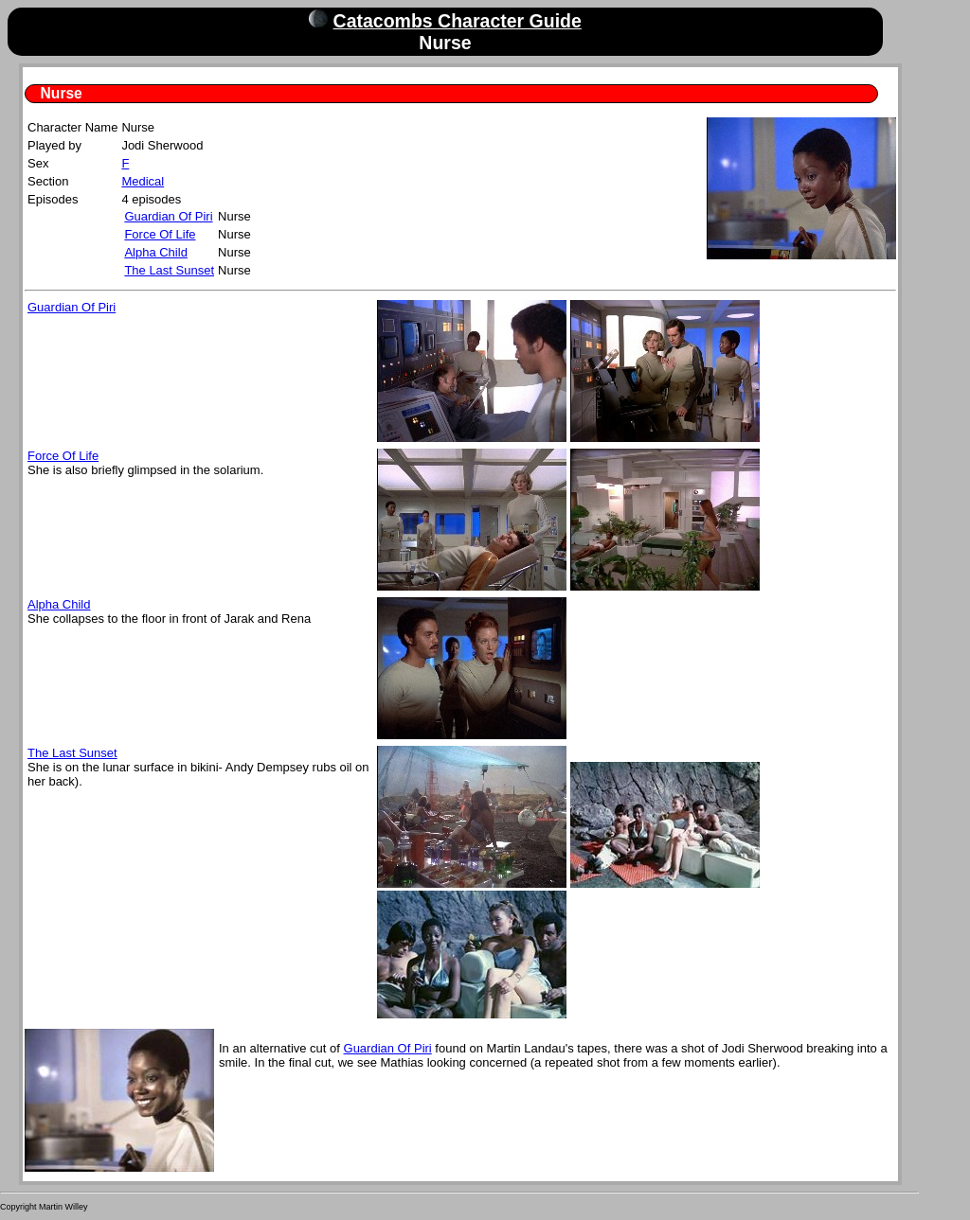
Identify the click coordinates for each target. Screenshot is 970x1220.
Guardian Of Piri (168, 216)
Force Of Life (159, 234)
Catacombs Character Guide (457, 20)
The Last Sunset (169, 270)
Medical (142, 181)
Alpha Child (156, 252)
